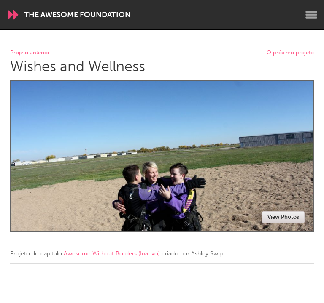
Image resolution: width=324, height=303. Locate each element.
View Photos (283, 217)
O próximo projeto (290, 53)
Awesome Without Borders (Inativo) (112, 253)
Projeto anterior (30, 53)
